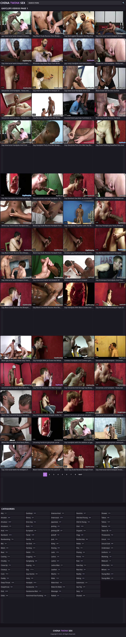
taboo (105, 517)
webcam (106, 560)
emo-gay (31, 521)
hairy (30, 578)
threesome (107, 534)
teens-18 (106, 530)
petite (80, 543)
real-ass (81, 569)
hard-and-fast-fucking (36, 595)
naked (55, 595)
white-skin (107, 565)
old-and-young (83, 517)
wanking (106, 556)
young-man (107, 573)
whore (105, 569)
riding (80, 578)
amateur (6, 521)
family (30, 539)
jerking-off (57, 530)
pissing (80, 552)
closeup (6, 569)
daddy (5, 578)
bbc (4, 543)
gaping (30, 565)
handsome (32, 586)
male (55, 578)
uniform (106, 552)
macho (55, 573)
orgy (80, 534)
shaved (80, 595)
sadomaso (82, 582)
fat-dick (31, 543)
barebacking (7, 539)
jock (54, 539)
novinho (81, 513)
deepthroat (7, 586)
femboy (31, 547)
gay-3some (32, 573)
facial (30, 534)
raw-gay (81, 565)
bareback (6, 534)
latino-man (57, 565)
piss (79, 547)
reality (80, 573)
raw (79, 560)
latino (55, 560)
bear (4, 552)
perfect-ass (82, 539)
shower (106, 513)
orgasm (81, 530)
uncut (105, 539)
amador (6, 517)
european (31, 530)
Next (80, 474)
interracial (57, 517)
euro (29, 526)
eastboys (31, 513)
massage (56, 591)
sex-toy (81, 586)
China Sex (12, 3)
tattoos (106, 526)
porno (80, 556)
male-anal (56, 582)
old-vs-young (83, 521)
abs (4, 513)
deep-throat (7, 582)
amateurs (6, 526)
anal (5, 530)
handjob (31, 582)
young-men (107, 578)
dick (4, 591)
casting (5, 556)
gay (30, 569)
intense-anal (57, 513)
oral (80, 526)
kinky (55, 543)
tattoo (106, 521)
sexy (79, 591)
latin (55, 552)
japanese (56, 521)
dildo (4, 595)
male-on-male (58, 586)
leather (56, 569)
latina (55, 556)
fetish (30, 552)
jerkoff (55, 534)
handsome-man (34, 591)
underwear (107, 547)
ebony (30, 517)
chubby (5, 560)
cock (5, 573)
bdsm (5, 547)
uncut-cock (107, 543)
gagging (31, 556)
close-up (6, 565)
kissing (55, 547)
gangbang (32, 560)
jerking (55, 526)
